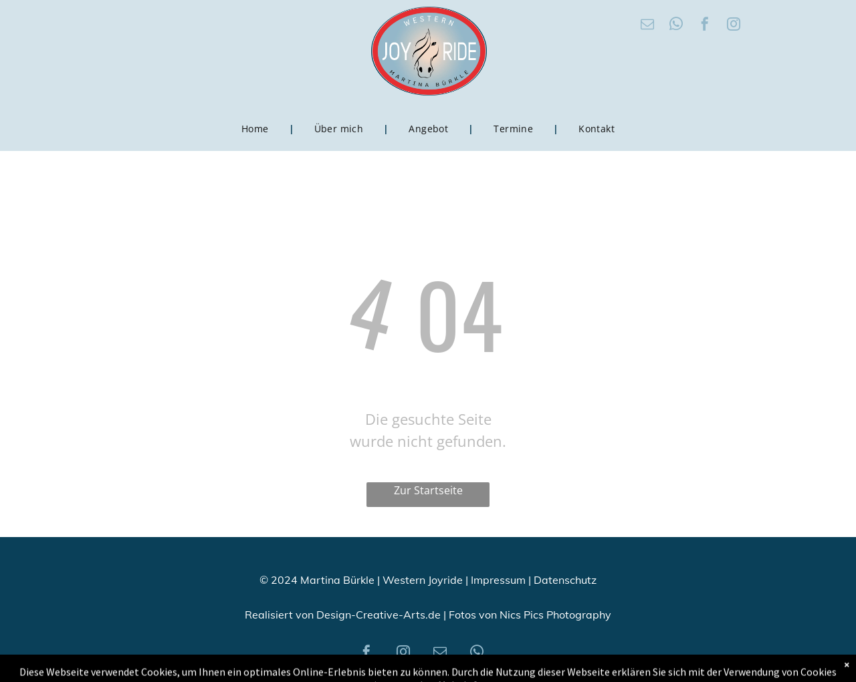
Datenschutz (565, 579)
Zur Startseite (428, 490)
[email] (647, 25)
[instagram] (734, 25)
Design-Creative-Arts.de (378, 614)
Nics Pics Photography (555, 614)
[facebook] (705, 25)
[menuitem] (257, 129)
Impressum (498, 579)
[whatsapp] (676, 25)
